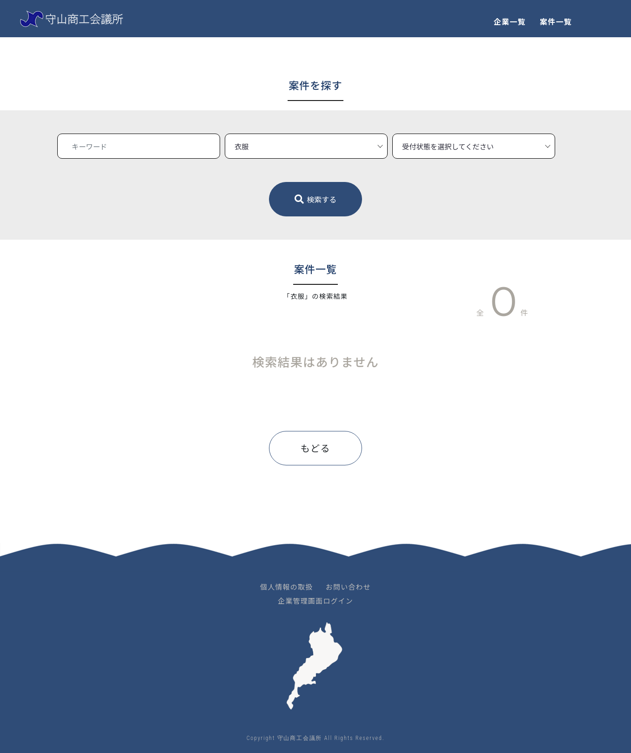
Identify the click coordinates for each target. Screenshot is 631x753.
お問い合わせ (348, 587)
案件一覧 (556, 21)
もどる (315, 448)
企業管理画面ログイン (315, 600)
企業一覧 (510, 21)
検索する (316, 199)
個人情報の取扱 (286, 587)
